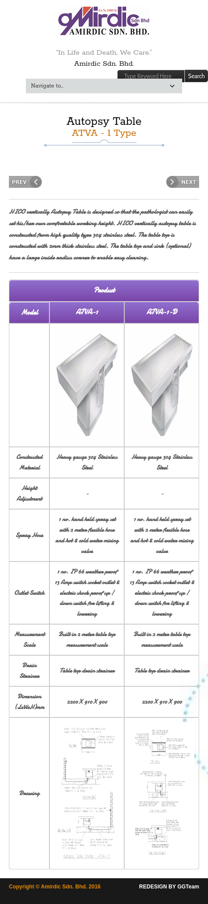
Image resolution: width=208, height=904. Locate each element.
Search (196, 76)
